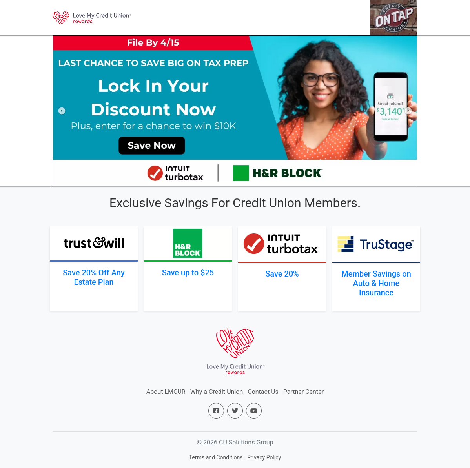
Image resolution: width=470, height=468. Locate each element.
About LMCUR (166, 391)
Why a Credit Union (216, 391)
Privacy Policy (264, 457)
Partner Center (303, 391)
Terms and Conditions (216, 457)
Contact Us (263, 391)
